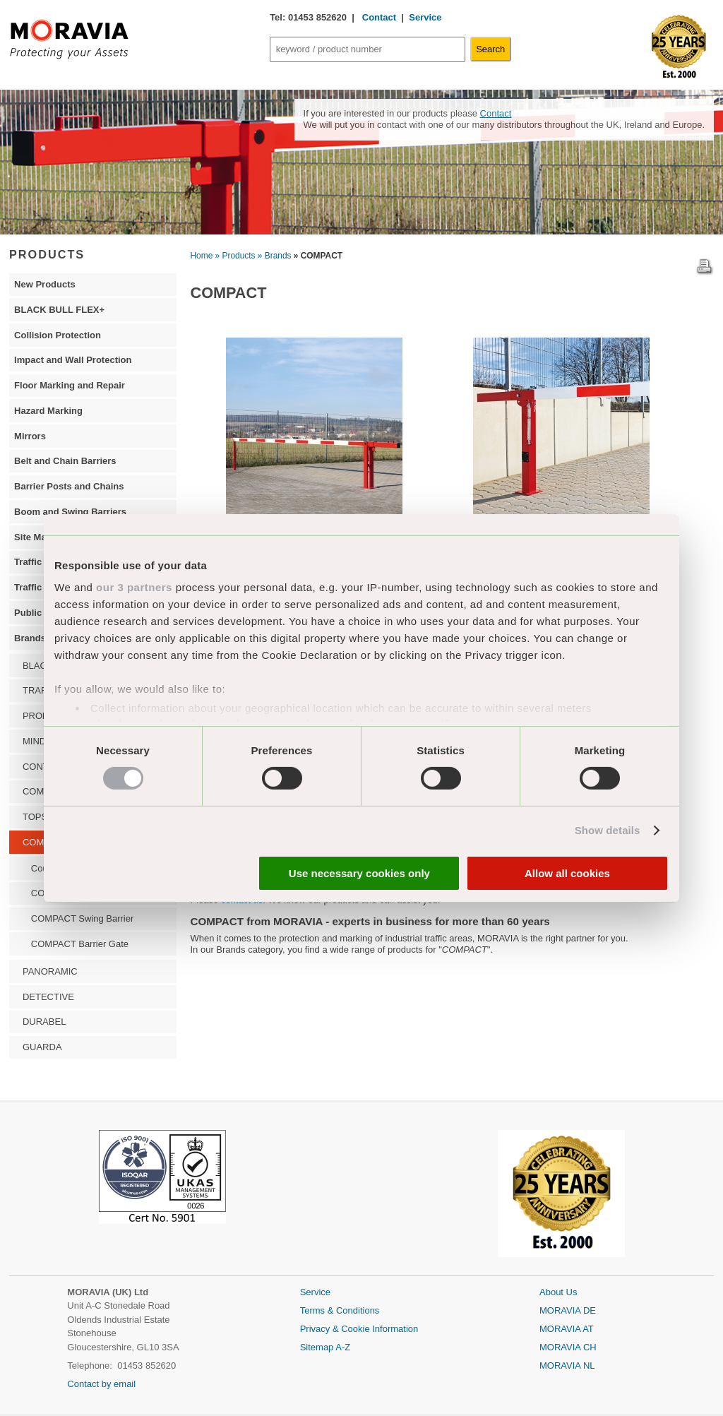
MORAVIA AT (566, 1328)
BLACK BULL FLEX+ (59, 309)
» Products (235, 256)
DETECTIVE (48, 997)
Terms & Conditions (340, 1310)
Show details (607, 830)
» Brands (275, 256)
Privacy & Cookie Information (359, 1328)
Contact (377, 17)
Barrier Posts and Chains (69, 486)
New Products (45, 284)
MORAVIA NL (567, 1365)
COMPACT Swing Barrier (82, 918)
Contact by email (101, 1384)
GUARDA (42, 1047)
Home (202, 256)
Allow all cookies (567, 873)
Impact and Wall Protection (72, 360)
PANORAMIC (50, 971)
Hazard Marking (48, 410)
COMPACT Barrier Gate (80, 944)
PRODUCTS (47, 254)
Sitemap (318, 1347)
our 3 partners (134, 587)
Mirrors (30, 436)
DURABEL (44, 1021)
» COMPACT (318, 256)
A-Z (342, 1347)
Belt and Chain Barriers (65, 461)
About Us (558, 1292)
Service (425, 17)
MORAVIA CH (568, 1347)
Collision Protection (57, 335)
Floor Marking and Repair (69, 385)
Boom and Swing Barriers (70, 511)
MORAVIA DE (567, 1310)
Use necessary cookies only (359, 873)
